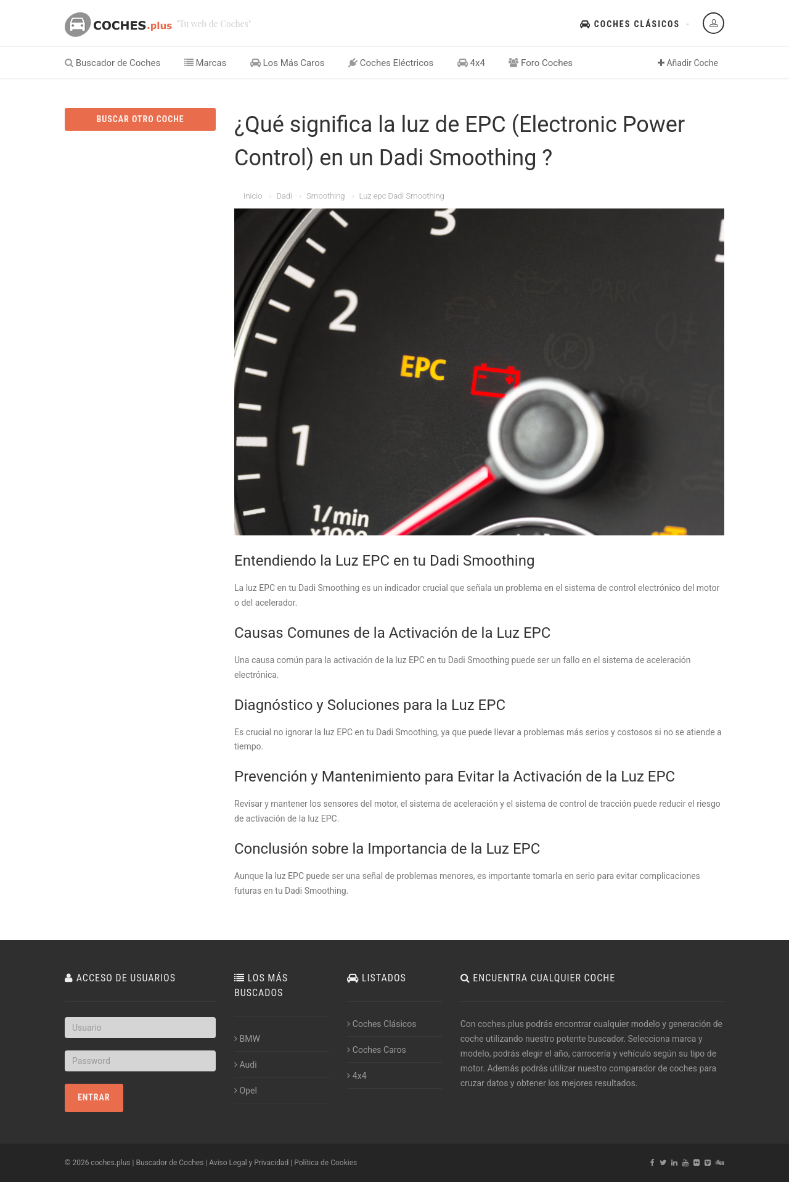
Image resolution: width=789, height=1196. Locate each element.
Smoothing (325, 195)
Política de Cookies (325, 1162)
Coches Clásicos (630, 24)
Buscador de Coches (112, 62)
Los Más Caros (287, 62)
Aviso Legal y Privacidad (248, 1162)
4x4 (471, 62)
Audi (245, 1065)
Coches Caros (376, 1050)
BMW (247, 1039)
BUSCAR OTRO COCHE (140, 119)
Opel (245, 1090)
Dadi (284, 195)
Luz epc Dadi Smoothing (401, 195)
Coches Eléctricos (390, 62)
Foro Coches (541, 62)
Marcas (205, 62)
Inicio (252, 195)
